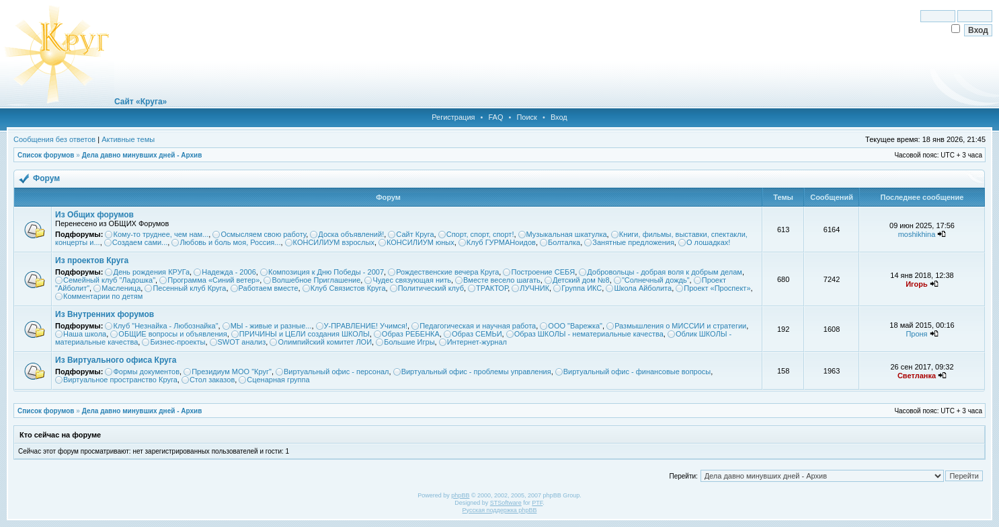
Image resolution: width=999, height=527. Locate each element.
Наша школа (84, 334)
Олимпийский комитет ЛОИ (325, 342)
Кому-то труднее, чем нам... (160, 234)
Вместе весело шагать (502, 280)
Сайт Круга (415, 234)
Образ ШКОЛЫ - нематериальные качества (589, 334)
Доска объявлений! (351, 234)
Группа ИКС (581, 288)
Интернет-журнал (477, 342)
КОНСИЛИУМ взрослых (333, 242)
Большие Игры (409, 342)
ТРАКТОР (492, 288)
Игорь (917, 284)
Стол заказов (212, 380)
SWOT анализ (242, 342)
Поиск (526, 117)
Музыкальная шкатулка (566, 234)
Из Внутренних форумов (104, 314)
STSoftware (506, 502)
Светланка (916, 376)
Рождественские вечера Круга (447, 272)
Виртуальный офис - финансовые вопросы (637, 371)
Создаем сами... (140, 242)
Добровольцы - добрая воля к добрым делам (664, 272)
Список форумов (46, 155)
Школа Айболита (643, 288)
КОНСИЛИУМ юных (420, 242)
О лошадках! (708, 242)
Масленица (121, 288)
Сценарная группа (278, 380)
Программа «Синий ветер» (213, 280)
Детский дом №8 (581, 280)
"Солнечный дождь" (656, 280)
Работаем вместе (268, 288)
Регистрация (453, 117)
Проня (916, 334)
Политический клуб (431, 288)
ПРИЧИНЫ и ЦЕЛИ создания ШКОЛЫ (304, 334)
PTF (537, 502)
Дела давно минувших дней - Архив (142, 155)
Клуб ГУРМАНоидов (501, 242)
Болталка (564, 242)
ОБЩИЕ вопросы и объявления (172, 334)
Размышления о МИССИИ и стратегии (680, 326)
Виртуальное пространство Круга (120, 380)
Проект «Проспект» (717, 288)
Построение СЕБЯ (543, 272)
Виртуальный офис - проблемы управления (476, 371)
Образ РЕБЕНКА (411, 334)
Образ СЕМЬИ (477, 334)
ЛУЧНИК (534, 288)
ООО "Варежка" (575, 326)
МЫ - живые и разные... (271, 326)
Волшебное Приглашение (316, 280)
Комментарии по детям (103, 296)
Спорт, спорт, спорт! (480, 234)
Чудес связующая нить (411, 280)
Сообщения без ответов (54, 139)
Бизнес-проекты (177, 342)
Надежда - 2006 (229, 272)
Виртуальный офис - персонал (336, 371)
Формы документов (146, 371)
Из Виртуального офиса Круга (115, 360)
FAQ (495, 117)
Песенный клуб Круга (189, 288)
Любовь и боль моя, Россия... (229, 242)
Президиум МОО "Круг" (232, 371)
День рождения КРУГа (151, 272)
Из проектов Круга (91, 260)
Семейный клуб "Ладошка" (109, 280)
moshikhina (917, 234)
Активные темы (128, 139)
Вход (559, 117)
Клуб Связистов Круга (348, 288)
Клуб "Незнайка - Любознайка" (165, 326)
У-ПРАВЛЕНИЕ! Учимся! (366, 326)
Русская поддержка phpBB (500, 510)
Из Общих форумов (94, 214)
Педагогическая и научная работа (477, 326)
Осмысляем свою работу (263, 234)
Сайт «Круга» (140, 101)
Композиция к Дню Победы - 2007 (326, 272)
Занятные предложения (633, 242)
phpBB (460, 495)
